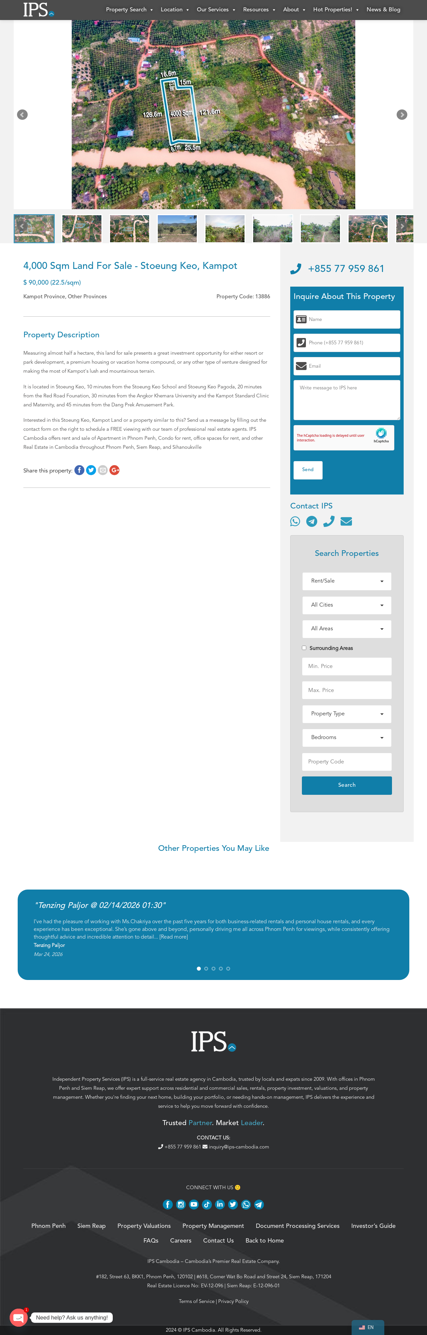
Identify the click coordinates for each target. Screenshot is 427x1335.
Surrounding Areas (327, 648)
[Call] (329, 521)
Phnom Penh (48, 1226)
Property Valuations (144, 1226)
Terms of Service (197, 1301)
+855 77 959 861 (337, 269)
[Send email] (346, 521)
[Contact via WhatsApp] (295, 521)
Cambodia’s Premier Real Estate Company (232, 1261)
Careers (180, 1241)
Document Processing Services (298, 1226)
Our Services (217, 10)
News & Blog (383, 10)
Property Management (213, 1226)
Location (175, 10)
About (295, 10)
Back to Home (265, 1241)
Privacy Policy (233, 1301)
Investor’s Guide (373, 1226)
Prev (23, 116)
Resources (260, 10)
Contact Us (218, 1241)
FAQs (150, 1241)
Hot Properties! (336, 10)
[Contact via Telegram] (311, 521)
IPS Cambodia (163, 1261)
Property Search (130, 10)
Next (403, 116)
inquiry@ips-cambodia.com (235, 1147)
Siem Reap (93, 1088)
